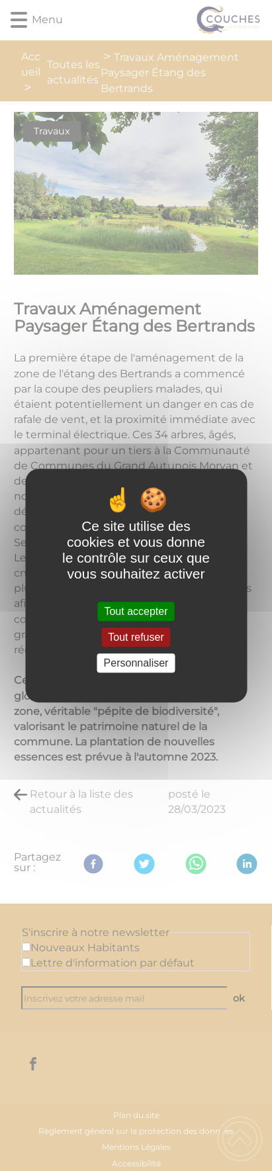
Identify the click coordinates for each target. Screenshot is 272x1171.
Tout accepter (135, 611)
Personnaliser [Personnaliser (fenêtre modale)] (136, 663)
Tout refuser (135, 637)
